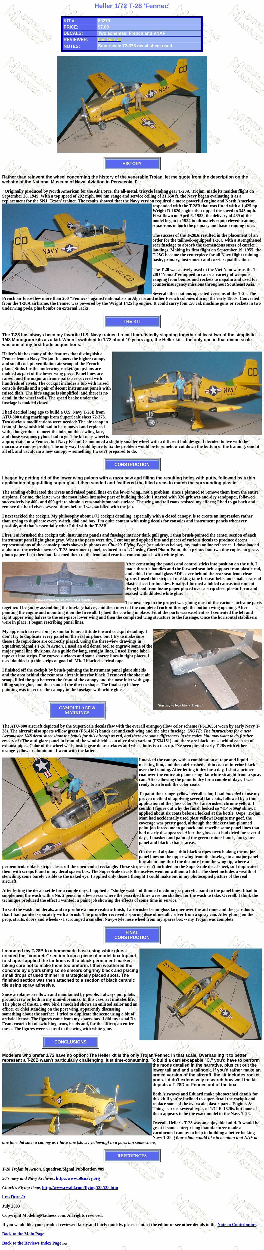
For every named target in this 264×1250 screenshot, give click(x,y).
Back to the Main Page (23, 1233)
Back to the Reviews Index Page (31, 1243)
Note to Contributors (237, 1224)
